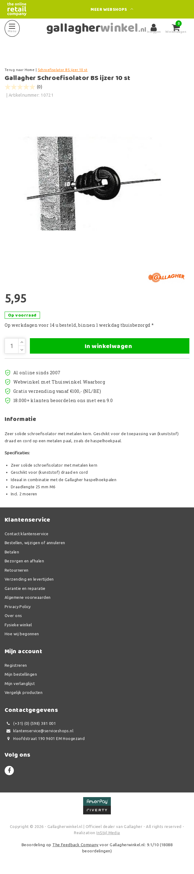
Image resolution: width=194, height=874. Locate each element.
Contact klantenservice (26, 534)
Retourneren (17, 570)
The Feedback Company (75, 844)
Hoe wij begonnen (22, 634)
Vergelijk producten (23, 692)
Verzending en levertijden (29, 579)
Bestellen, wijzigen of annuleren (35, 542)
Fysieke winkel (18, 625)
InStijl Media (108, 832)
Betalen (12, 552)
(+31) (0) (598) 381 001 (30, 723)
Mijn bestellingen (21, 674)
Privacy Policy (18, 606)
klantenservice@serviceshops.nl (39, 731)
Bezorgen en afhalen (24, 561)
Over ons (13, 615)
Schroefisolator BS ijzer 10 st (63, 70)
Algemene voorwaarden (28, 597)
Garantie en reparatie (25, 588)
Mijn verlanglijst (20, 683)
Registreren (16, 665)
